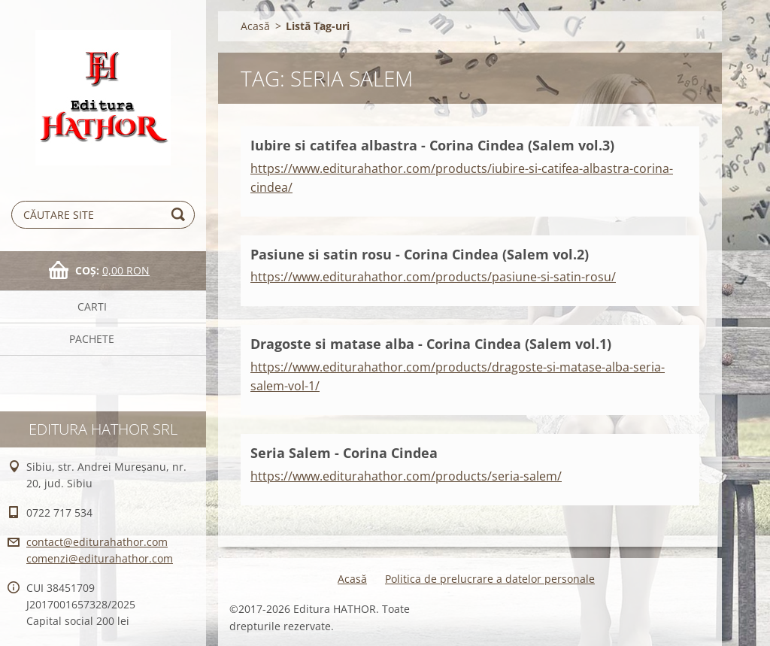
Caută (180, 214)
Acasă (255, 26)
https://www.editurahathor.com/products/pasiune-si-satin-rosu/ (433, 276)
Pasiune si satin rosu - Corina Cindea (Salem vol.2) (419, 254)
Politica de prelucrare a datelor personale (490, 579)
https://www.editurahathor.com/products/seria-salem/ (406, 476)
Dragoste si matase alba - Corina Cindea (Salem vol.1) (430, 344)
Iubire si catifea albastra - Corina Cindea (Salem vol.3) (432, 145)
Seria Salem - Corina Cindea (344, 453)
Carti (92, 306)
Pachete (91, 339)
